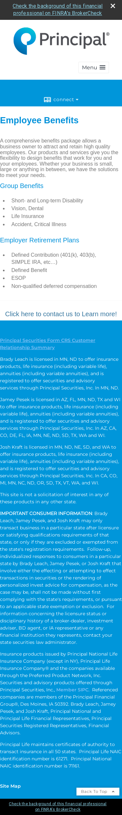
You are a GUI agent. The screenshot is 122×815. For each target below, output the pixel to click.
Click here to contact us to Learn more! (61, 314)
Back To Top (98, 791)
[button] (93, 67)
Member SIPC (72, 690)
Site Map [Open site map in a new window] (10, 786)
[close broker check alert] (112, 5)
